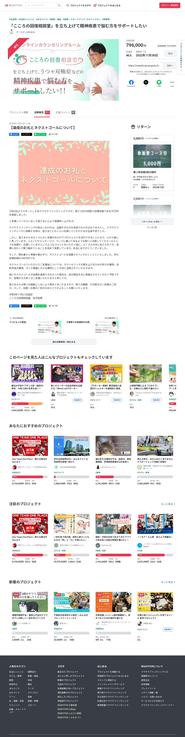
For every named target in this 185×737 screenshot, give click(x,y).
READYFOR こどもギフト (69, 717)
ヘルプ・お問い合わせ (151, 697)
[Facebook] (131, 82)
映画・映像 (33, 701)
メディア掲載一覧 (149, 692)
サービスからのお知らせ (152, 701)
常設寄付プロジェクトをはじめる (113, 676)
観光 (30, 684)
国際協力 (32, 672)
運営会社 (145, 680)
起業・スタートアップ (17, 710)
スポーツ (32, 705)
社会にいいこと (16, 672)
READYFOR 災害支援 (67, 705)
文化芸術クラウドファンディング (113, 697)
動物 (11, 680)
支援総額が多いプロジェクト (71, 688)
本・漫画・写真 (16, 701)
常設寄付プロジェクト (68, 701)
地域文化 (13, 684)
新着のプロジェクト (67, 680)
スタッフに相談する (106, 680)
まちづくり (14, 688)
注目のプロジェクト (67, 684)
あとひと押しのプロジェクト (71, 676)
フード (31, 688)
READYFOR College (67, 709)
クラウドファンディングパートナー (157, 705)
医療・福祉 (33, 676)
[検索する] (59, 5)
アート (12, 697)
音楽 (30, 697)
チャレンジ (14, 705)
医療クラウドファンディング (110, 688)
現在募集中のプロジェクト (70, 692)
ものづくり (14, 692)
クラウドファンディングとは (154, 672)
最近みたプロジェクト (68, 672)
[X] (146, 82)
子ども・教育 (15, 676)
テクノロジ (33, 692)
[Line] (159, 82)
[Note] (172, 82)
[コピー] (170, 65)
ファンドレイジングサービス (110, 684)
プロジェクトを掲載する (108, 672)
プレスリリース (148, 688)
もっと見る (167, 504)
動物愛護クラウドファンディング (113, 705)
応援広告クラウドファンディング (113, 701)
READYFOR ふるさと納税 (69, 713)
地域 (30, 680)
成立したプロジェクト (68, 697)
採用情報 (145, 684)
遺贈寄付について (149, 676)
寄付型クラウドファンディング (111, 692)
